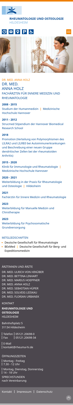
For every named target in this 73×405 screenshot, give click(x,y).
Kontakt (7, 391)
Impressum (24, 391)
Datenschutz (44, 391)
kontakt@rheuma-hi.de (18, 347)
